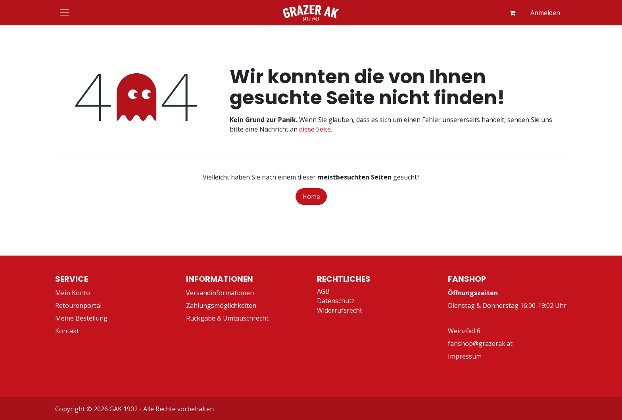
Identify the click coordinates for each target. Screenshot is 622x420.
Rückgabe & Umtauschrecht (227, 318)
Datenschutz (336, 300)
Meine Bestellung (81, 318)
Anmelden (545, 12)
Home (311, 196)
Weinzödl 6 (464, 330)
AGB (323, 291)
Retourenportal (78, 305)
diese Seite (315, 129)
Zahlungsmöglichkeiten (221, 305)
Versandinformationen (220, 292)
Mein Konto (72, 292)
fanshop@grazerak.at (480, 343)
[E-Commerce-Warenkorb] (512, 12)
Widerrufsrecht (339, 310)
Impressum (465, 356)
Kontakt (67, 330)
